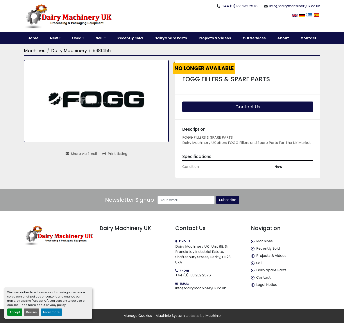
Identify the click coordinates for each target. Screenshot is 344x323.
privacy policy (56, 305)
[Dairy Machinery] (69, 50)
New (54, 38)
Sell (259, 262)
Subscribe (227, 199)
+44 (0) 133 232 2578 (240, 6)
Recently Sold (130, 38)
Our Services (254, 38)
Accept (15, 312)
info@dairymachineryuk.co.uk (294, 6)
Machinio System (170, 315)
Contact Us (247, 107)
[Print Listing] (115, 154)
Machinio (213, 315)
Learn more (51, 312)
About (283, 38)
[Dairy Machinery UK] (58, 235)
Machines (264, 241)
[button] (55, 38)
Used (77, 38)
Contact (309, 38)
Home (32, 38)
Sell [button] (99, 38)
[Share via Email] (81, 154)
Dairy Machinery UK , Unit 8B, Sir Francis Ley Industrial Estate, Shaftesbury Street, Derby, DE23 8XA (203, 254)
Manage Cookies (138, 315)
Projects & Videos (215, 38)
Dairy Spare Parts (170, 38)
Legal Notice (266, 284)
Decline (31, 312)
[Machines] (34, 50)
